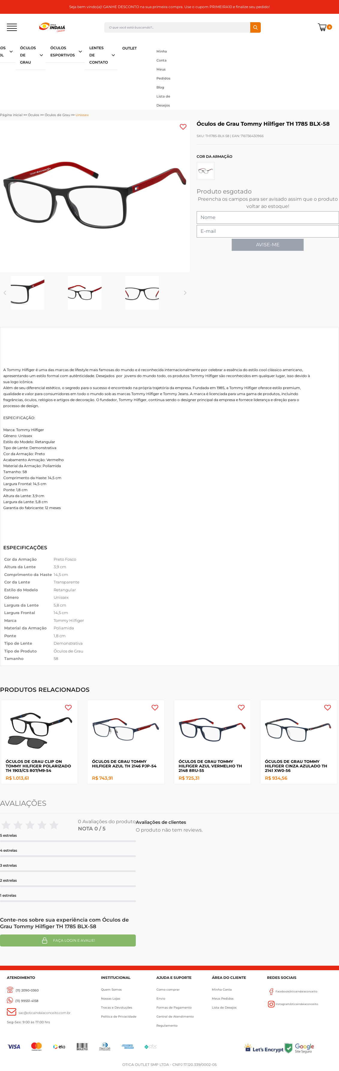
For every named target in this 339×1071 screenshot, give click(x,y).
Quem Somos (111, 990)
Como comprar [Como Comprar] (168, 990)
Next (185, 292)
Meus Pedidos (163, 73)
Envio (160, 998)
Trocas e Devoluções (116, 1008)
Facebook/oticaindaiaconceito (292, 991)
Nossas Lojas (110, 998)
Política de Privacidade (118, 1016)
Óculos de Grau (57, 115)
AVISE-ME (268, 245)
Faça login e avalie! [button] (68, 940)
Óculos (33, 115)
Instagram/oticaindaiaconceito (292, 1004)
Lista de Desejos (163, 100)
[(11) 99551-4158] (22, 1001)
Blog (160, 87)
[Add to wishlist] (183, 126)
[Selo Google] (308, 1048)
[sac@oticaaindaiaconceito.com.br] (38, 1013)
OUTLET (129, 48)
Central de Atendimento (175, 1016)
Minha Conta (161, 55)
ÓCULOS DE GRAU (28, 55)
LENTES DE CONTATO (98, 55)
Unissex (82, 115)
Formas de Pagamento (174, 1008)
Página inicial (11, 115)
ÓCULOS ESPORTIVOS (62, 51)
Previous (5, 292)
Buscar (255, 27)
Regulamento (166, 1026)
